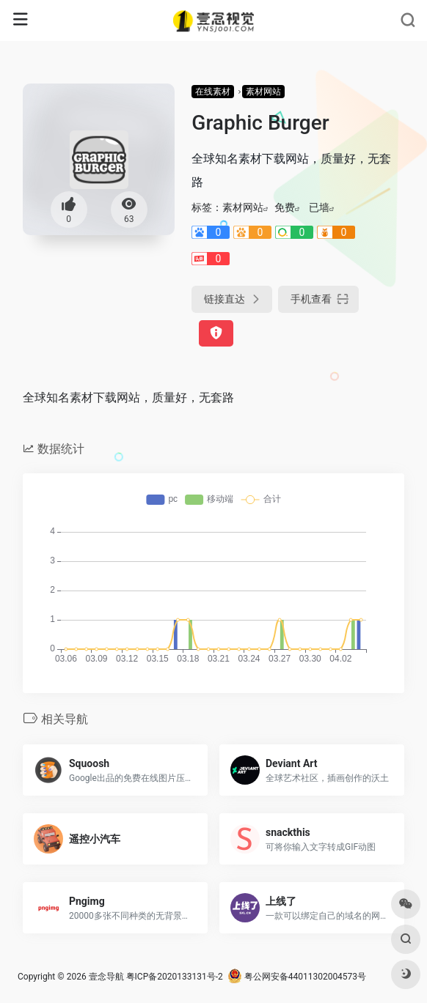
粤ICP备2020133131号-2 (174, 976)
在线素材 (212, 91)
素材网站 (263, 91)
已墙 (319, 207)
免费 (284, 207)
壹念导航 (106, 976)
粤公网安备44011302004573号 (296, 976)
